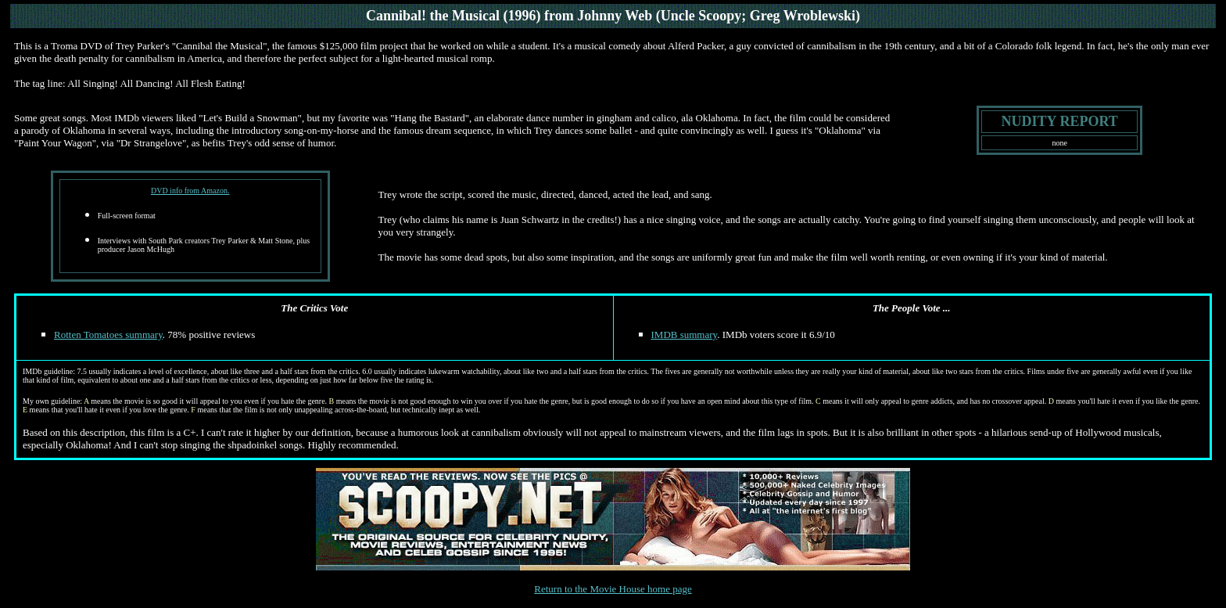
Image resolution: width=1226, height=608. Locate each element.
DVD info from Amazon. (190, 190)
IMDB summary (684, 334)
